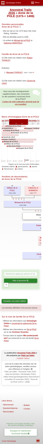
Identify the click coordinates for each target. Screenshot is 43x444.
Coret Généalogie (9, 441)
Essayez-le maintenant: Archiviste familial (20, 432)
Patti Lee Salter (27, 355)
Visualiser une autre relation (14, 301)
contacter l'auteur (23, 358)
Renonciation (8, 412)
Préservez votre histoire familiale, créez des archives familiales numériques (21, 424)
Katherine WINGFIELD (13, 43)
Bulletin (27, 405)
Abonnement (8, 405)
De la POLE (31, 329)
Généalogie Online (13, 3)
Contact (27, 409)
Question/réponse (10, 408)
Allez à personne (20, 281)
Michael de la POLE (22, 40)
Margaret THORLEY (14, 72)
